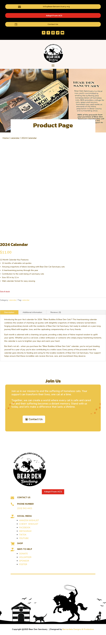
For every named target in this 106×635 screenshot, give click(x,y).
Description (9, 312)
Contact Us (53, 24)
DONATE (23, 553)
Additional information (32, 312)
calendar (14, 138)
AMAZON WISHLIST (29, 520)
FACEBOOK (24, 527)
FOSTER (23, 564)
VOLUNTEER (25, 557)
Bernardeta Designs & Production (78, 629)
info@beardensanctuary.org (56, 6)
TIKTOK (22, 534)
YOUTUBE (24, 538)
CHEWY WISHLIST (28, 524)
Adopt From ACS (54, 15)
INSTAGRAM (25, 531)
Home (6, 138)
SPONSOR (24, 560)
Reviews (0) (56, 312)
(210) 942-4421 (24, 508)
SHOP (20, 543)
